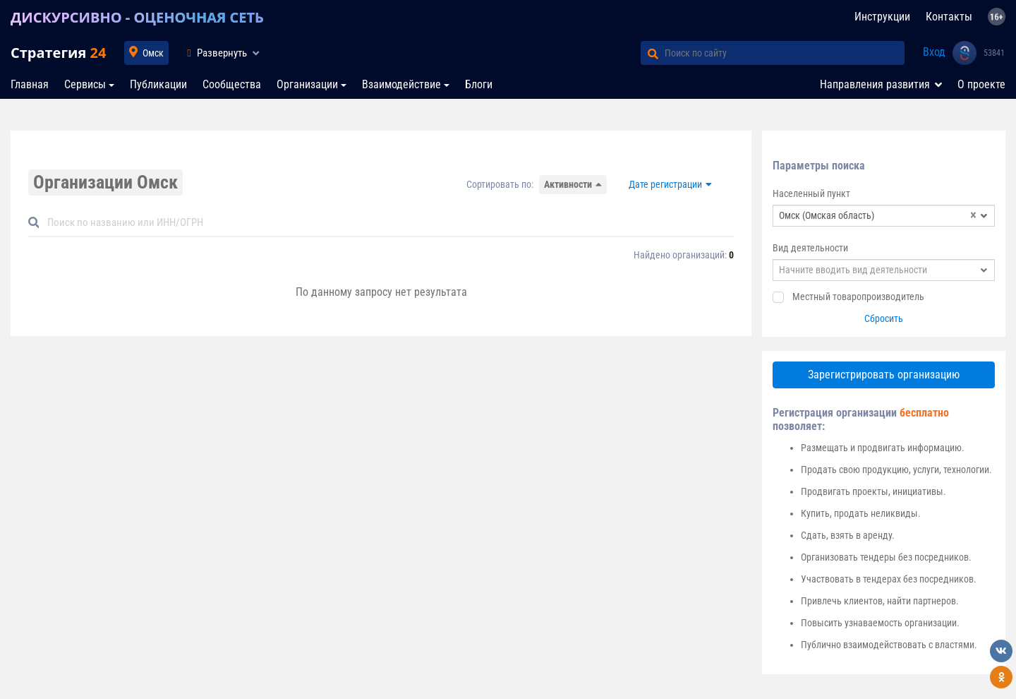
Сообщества (231, 84)
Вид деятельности (810, 247)
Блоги (478, 84)
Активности (568, 184)
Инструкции (882, 16)
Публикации (158, 84)
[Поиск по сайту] (785, 53)
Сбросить (883, 318)
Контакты (949, 16)
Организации (307, 84)
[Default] (386, 223)
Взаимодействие (401, 84)
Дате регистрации (665, 184)
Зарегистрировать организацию (884, 374)
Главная (30, 84)
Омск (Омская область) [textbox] (877, 215)
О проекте (981, 84)
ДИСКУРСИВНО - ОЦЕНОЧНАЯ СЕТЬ (137, 17)
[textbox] (883, 270)
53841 (994, 53)
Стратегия (58, 52)
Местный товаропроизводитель (858, 296)
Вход (934, 52)
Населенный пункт (811, 193)
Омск (153, 53)
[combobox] (884, 216)
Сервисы (85, 84)
